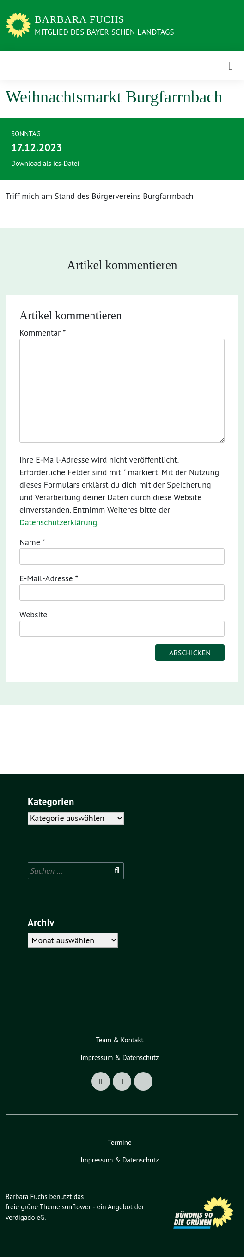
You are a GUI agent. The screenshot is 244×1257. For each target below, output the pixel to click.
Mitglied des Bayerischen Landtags (104, 32)
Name (32, 542)
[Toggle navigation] (230, 65)
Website (33, 614)
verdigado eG (25, 1217)
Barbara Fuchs (80, 19)
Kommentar (42, 332)
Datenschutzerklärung (58, 522)
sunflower (76, 1206)
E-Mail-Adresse (48, 578)
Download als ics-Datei (45, 163)
